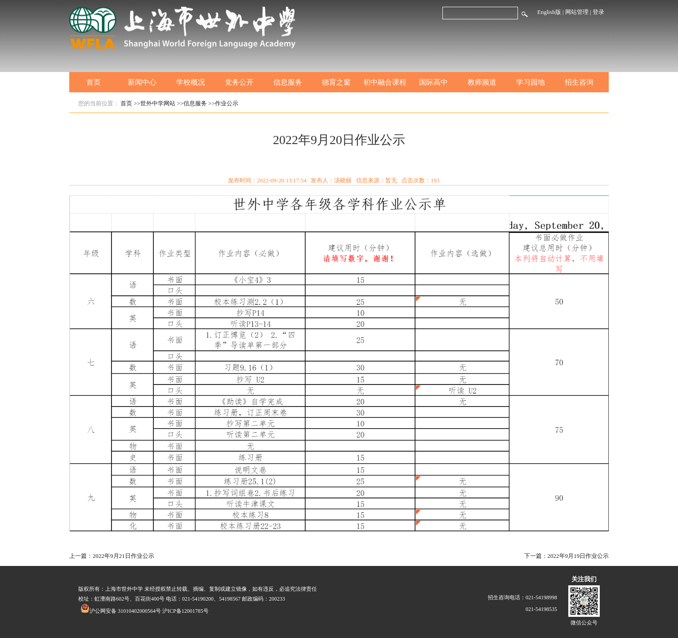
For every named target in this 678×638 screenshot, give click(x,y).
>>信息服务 (192, 103)
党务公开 (239, 82)
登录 (598, 12)
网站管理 (577, 12)
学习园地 (530, 82)
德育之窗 (336, 82)
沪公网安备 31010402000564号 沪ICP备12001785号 (144, 611)
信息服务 (287, 82)
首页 (93, 82)
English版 (549, 12)
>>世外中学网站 (155, 103)
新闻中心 (142, 82)
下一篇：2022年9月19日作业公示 (566, 555)
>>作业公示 (223, 103)
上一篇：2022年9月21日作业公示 (111, 555)
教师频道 (482, 82)
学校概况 (190, 82)
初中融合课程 (384, 82)
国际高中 (433, 82)
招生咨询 (579, 82)
